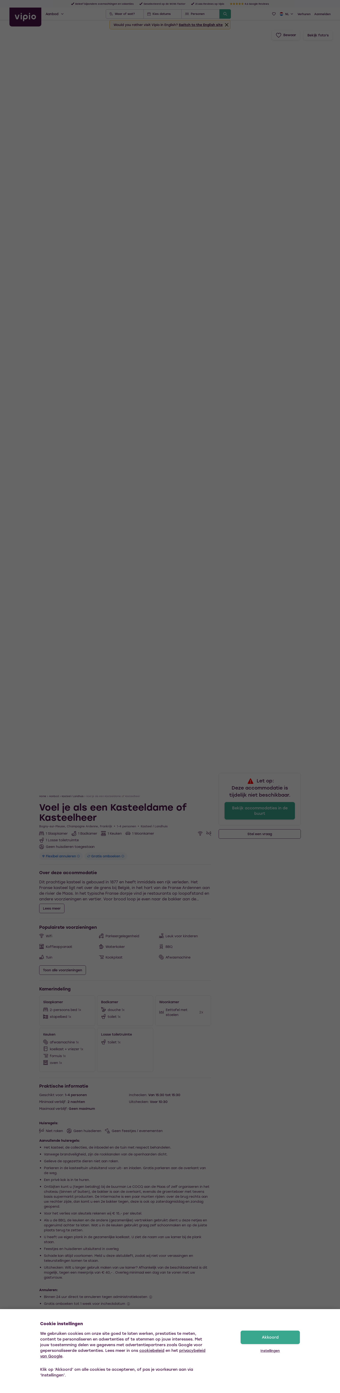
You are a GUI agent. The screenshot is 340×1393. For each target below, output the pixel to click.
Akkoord (270, 1337)
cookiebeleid (151, 1350)
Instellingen (270, 1350)
